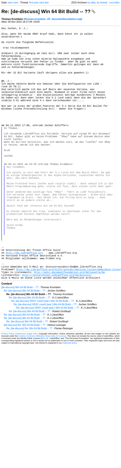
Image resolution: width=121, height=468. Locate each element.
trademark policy (69, 399)
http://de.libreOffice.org (24, 303)
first (31, 2)
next (15, 2)
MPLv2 (44, 394)
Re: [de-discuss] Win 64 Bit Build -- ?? (48, 11)
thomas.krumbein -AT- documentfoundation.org (53, 19)
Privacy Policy (7, 390)
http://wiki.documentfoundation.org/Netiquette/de (69, 327)
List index (114, 2)
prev (10, 2)
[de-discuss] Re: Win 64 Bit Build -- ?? (24, 381)
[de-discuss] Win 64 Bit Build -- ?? (19, 343)
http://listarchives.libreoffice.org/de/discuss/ (56, 330)
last (47, 2)
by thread (102, 2)
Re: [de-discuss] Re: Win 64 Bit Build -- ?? (29, 384)
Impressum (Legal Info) (26, 390)
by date (91, 2)
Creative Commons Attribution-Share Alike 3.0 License (42, 392)
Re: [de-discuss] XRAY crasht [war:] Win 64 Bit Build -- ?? (42, 357)
